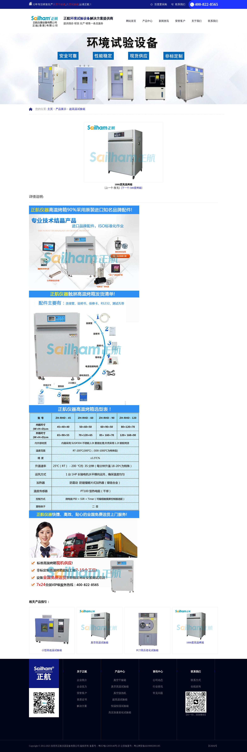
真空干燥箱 (59, 4)
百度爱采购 (160, 4)
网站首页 (131, 21)
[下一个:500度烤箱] (131, 187)
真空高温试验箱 (120, 686)
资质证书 (82, 699)
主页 (50, 109)
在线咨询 (196, 686)
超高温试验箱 (77, 109)
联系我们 (180, 4)
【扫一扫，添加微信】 (196, 714)
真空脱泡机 (120, 693)
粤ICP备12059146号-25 (109, 746)
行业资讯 (158, 686)
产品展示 (61, 109)
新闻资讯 (164, 21)
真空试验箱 (72, 4)
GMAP (213, 746)
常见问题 (158, 693)
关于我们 (197, 21)
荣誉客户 (180, 21)
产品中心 (147, 21)
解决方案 (82, 706)
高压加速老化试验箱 (120, 712)
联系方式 (196, 680)
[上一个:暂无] (112, 187)
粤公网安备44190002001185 (147, 746)
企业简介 (82, 680)
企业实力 (82, 686)
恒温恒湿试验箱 (120, 706)
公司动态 (158, 680)
